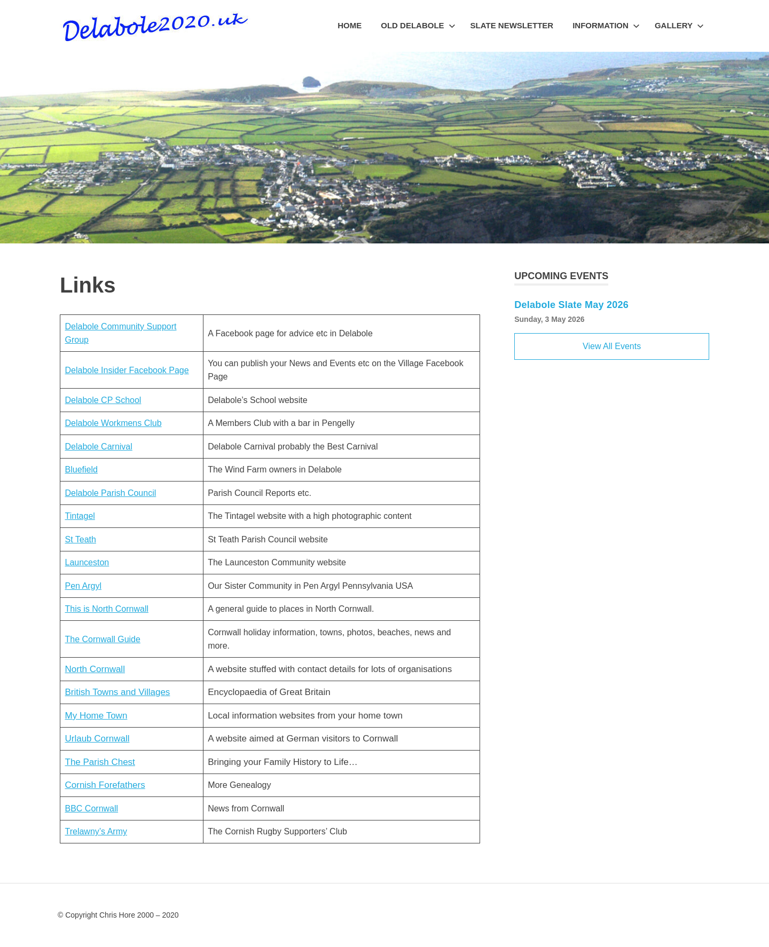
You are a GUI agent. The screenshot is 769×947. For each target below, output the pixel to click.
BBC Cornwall (92, 808)
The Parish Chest (100, 762)
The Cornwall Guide (102, 639)
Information (606, 25)
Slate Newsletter (512, 25)
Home (350, 25)
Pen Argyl (83, 585)
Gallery (679, 25)
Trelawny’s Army (96, 831)
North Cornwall (95, 669)
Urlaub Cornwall (97, 738)
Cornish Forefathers (105, 785)
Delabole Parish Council (110, 493)
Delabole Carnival (98, 446)
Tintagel (80, 515)
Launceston (87, 562)
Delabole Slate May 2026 (571, 304)
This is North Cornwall (106, 608)
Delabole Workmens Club (113, 423)
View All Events (612, 346)
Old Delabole (418, 25)
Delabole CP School (103, 400)
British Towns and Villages (117, 692)
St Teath (80, 539)
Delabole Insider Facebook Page (127, 370)
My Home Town (96, 716)
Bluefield (81, 469)
